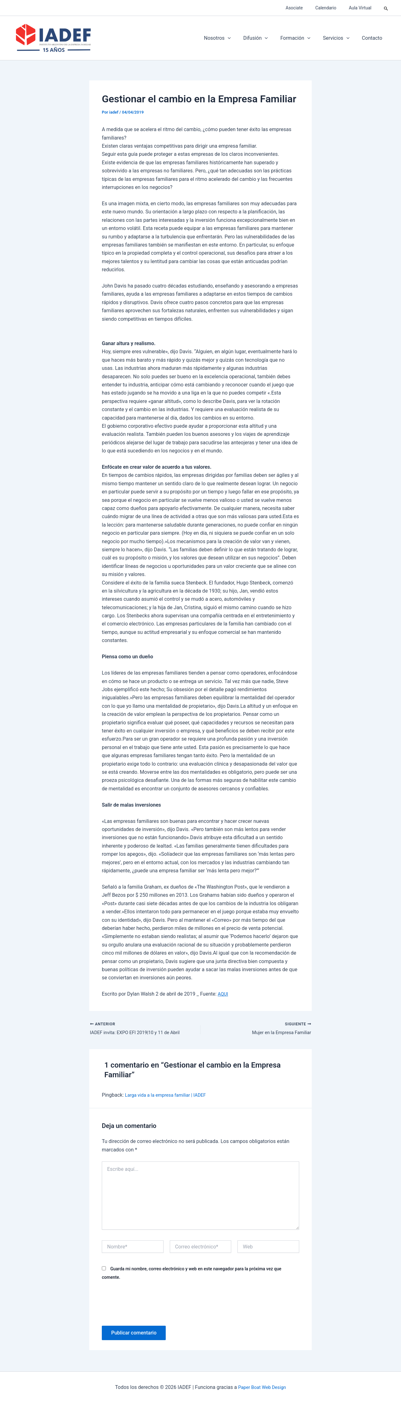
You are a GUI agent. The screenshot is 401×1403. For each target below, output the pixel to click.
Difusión (264, 38)
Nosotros (228, 38)
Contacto (373, 38)
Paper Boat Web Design (262, 1387)
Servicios (340, 38)
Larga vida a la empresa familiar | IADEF (169, 1096)
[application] (239, 38)
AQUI (223, 994)
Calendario (331, 7)
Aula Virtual (362, 7)
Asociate (303, 7)
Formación (302, 38)
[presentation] (149, 1303)
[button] (386, 8)
